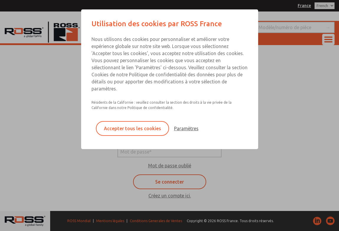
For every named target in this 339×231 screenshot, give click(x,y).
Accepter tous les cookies (132, 128)
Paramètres (186, 128)
